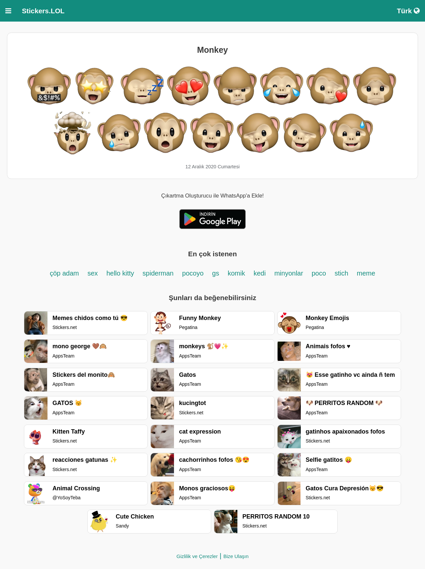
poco (318, 273)
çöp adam (64, 273)
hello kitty (121, 273)
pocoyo (193, 273)
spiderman (157, 273)
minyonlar (289, 273)
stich (341, 273)
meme (366, 273)
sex (93, 273)
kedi (260, 273)
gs (215, 273)
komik (236, 273)
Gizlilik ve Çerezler (196, 556)
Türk (408, 11)
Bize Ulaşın (236, 556)
